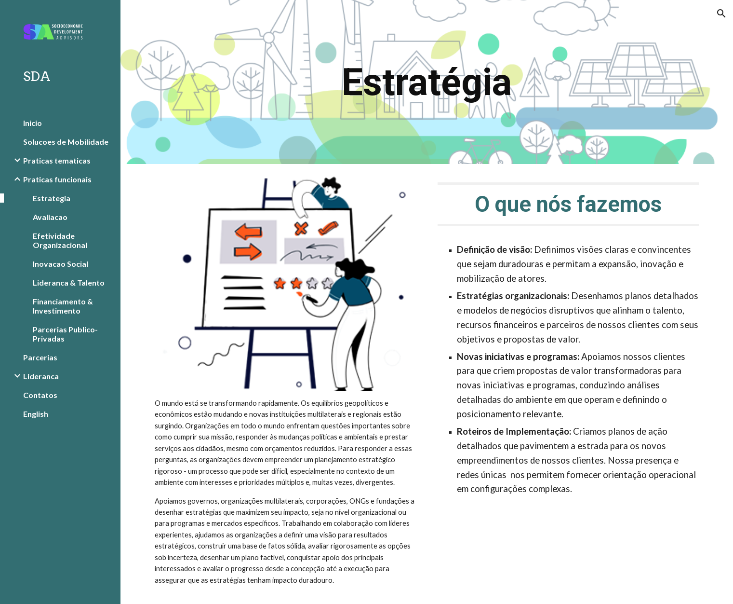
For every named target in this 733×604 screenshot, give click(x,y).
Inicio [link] (32, 122)
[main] (427, 82)
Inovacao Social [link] (60, 263)
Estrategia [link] (51, 198)
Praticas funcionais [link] (57, 179)
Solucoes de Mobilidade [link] (65, 141)
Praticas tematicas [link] (57, 160)
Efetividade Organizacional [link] (60, 240)
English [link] (35, 413)
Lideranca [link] (41, 376)
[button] (721, 13)
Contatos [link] (40, 394)
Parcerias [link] (40, 357)
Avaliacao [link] (50, 216)
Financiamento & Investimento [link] (63, 306)
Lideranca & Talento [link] (69, 282)
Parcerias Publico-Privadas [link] (65, 334)
